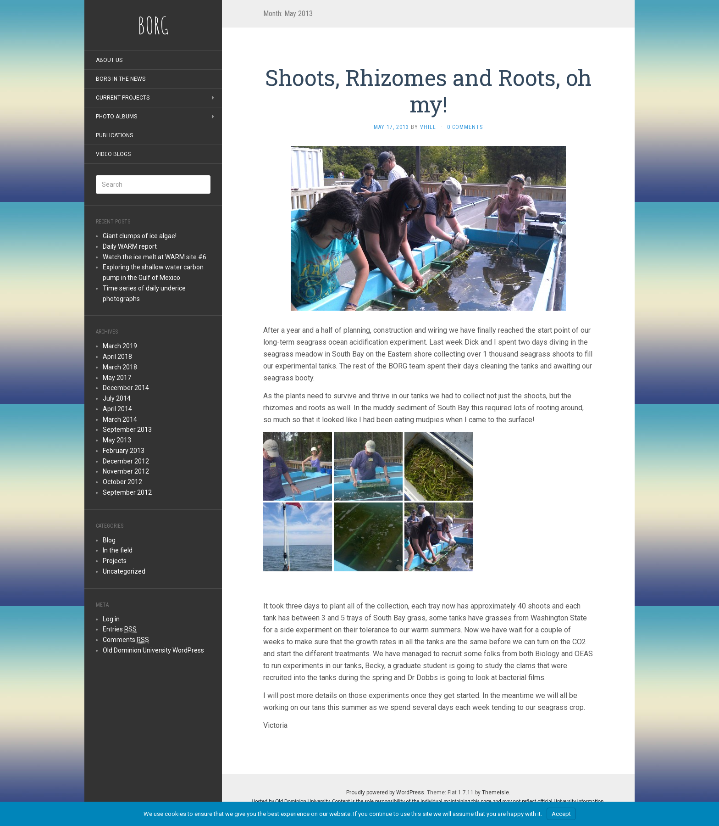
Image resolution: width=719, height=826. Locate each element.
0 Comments (465, 127)
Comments (126, 640)
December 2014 (126, 387)
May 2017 (117, 377)
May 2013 (117, 440)
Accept (561, 813)
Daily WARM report (130, 246)
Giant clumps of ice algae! (140, 236)
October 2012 (122, 482)
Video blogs (113, 154)
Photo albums (116, 116)
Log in (111, 619)
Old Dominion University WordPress (153, 650)
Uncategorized (124, 571)
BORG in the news (120, 79)
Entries (120, 629)
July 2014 (117, 398)
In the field (118, 550)
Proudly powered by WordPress (385, 792)
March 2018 (120, 367)
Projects (115, 560)
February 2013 (123, 450)
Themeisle (495, 792)
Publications (114, 135)
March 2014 (120, 419)
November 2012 (126, 471)
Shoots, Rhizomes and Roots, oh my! (428, 90)
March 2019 (120, 346)
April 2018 (117, 356)
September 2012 (127, 492)
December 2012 (126, 461)
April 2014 (117, 409)
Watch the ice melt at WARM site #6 (154, 257)
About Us (109, 60)
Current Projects (122, 98)
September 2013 (127, 429)
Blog (109, 540)
